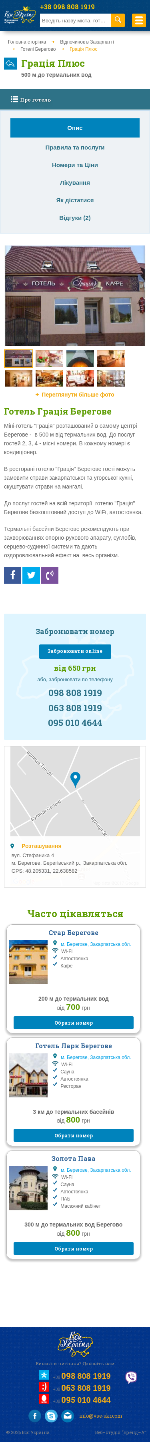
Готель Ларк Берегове (73, 1045)
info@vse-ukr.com (91, 1416)
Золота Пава (74, 1158)
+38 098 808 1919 (67, 6)
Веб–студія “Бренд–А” (120, 1432)
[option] (75, 296)
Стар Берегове (73, 932)
